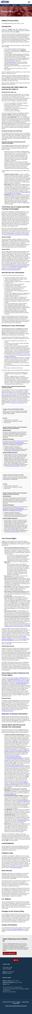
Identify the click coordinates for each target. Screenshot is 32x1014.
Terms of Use (25, 1002)
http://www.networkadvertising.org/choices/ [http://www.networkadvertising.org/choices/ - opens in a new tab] (15, 765)
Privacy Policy (16, 1003)
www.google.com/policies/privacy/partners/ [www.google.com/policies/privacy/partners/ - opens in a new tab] (19, 265)
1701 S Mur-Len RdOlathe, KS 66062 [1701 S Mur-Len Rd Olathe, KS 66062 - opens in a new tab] (7, 968)
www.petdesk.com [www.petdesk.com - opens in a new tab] (12, 62)
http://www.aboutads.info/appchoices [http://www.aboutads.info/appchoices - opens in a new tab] (14, 757)
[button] (29, 2)
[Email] (14, 960)
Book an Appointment (10, 953)
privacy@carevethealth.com (8, 639)
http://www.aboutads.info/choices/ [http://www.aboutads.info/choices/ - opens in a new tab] (13, 756)
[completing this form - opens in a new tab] (23, 677)
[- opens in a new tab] (17, 960)
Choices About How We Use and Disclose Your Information (17, 193)
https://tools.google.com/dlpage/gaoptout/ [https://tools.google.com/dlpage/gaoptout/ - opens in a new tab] (11, 269)
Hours (14, 5)
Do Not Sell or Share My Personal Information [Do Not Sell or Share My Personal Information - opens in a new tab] (16, 1006)
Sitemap (19, 1002)
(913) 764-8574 (5, 5)
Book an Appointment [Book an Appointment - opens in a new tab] (25, 5)
